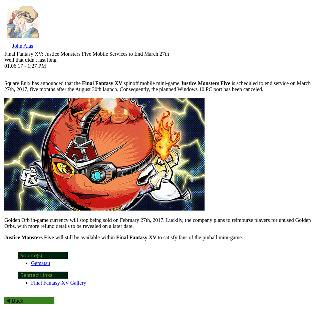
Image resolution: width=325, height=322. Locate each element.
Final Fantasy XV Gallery (58, 283)
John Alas (22, 46)
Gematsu (40, 263)
